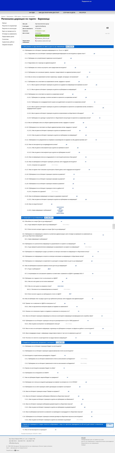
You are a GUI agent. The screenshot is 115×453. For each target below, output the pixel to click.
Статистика (5, 39)
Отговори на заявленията (9, 34)
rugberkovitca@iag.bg (40, 26)
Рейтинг (4, 23)
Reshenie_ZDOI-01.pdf (43, 38)
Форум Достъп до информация (90, 443)
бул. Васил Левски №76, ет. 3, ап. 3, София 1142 (22, 438)
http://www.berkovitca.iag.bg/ (42, 24)
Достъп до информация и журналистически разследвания (97, 441)
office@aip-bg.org (14, 443)
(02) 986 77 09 (30, 441)
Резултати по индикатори (9, 26)
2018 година (18, 16)
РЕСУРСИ (82, 12)
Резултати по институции (28, 16)
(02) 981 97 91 (21, 441)
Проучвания (10, 16)
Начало (3, 16)
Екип (7, 448)
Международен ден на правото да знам (92, 439)
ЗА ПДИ (32, 12)
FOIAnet (83, 445)
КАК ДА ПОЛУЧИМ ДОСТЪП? (49, 12)
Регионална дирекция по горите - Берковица (25, 18)
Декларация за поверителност (19, 448)
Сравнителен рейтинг (8, 42)
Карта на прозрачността (9, 31)
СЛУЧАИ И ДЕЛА (69, 12)
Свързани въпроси (7, 44)
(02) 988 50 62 (13, 441)
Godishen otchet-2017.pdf (44, 41)
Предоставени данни (8, 36)
